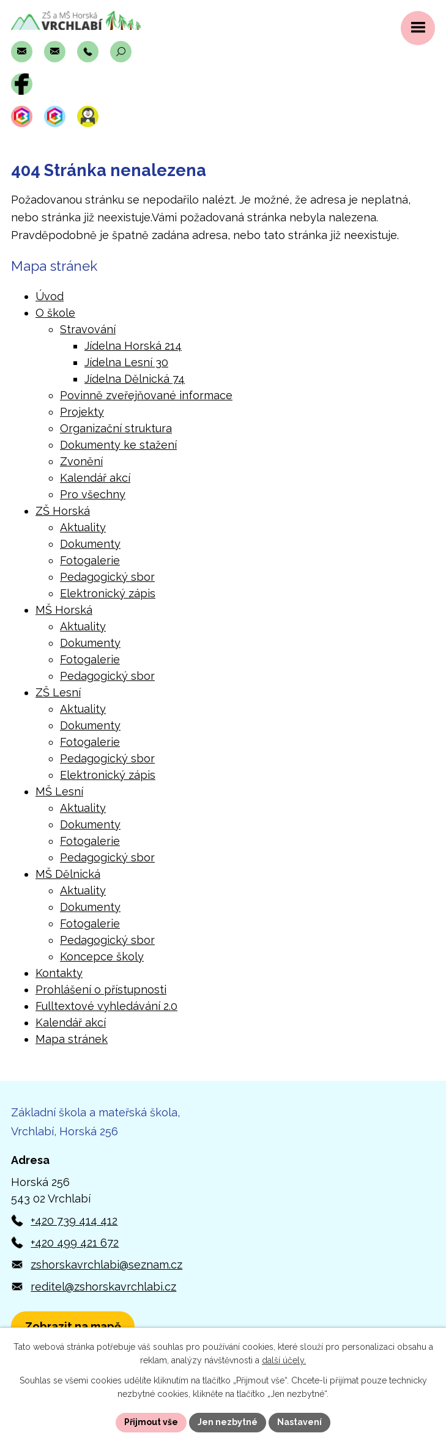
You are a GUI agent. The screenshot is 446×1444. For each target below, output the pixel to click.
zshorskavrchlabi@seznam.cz (106, 1264)
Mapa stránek (71, 1039)
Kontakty (59, 973)
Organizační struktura (116, 428)
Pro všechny (92, 494)
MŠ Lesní (59, 791)
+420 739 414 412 (74, 1220)
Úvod (49, 296)
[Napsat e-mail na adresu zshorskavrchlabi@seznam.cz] (21, 51)
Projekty (82, 411)
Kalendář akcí (95, 477)
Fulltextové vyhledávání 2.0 (106, 1006)
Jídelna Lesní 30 (126, 362)
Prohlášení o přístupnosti (100, 989)
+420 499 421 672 (75, 1242)
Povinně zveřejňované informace (146, 395)
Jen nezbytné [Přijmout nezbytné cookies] (228, 1422)
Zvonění (81, 461)
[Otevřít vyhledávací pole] (121, 51)
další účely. (284, 1361)
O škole (55, 312)
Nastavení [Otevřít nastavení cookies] (299, 1422)
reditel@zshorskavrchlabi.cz (103, 1286)
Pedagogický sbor (107, 576)
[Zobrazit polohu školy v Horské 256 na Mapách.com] (73, 1326)
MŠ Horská (63, 609)
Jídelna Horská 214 (133, 345)
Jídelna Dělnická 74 (134, 378)
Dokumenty (90, 543)
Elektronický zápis (107, 593)
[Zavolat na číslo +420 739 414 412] (87, 51)
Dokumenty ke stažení (118, 444)
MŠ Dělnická (67, 874)
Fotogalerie (90, 560)
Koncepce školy (102, 956)
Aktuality (83, 527)
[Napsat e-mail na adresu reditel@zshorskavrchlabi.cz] (54, 51)
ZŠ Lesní (58, 692)
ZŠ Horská (62, 510)
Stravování (88, 329)
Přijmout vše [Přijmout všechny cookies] (151, 1422)
